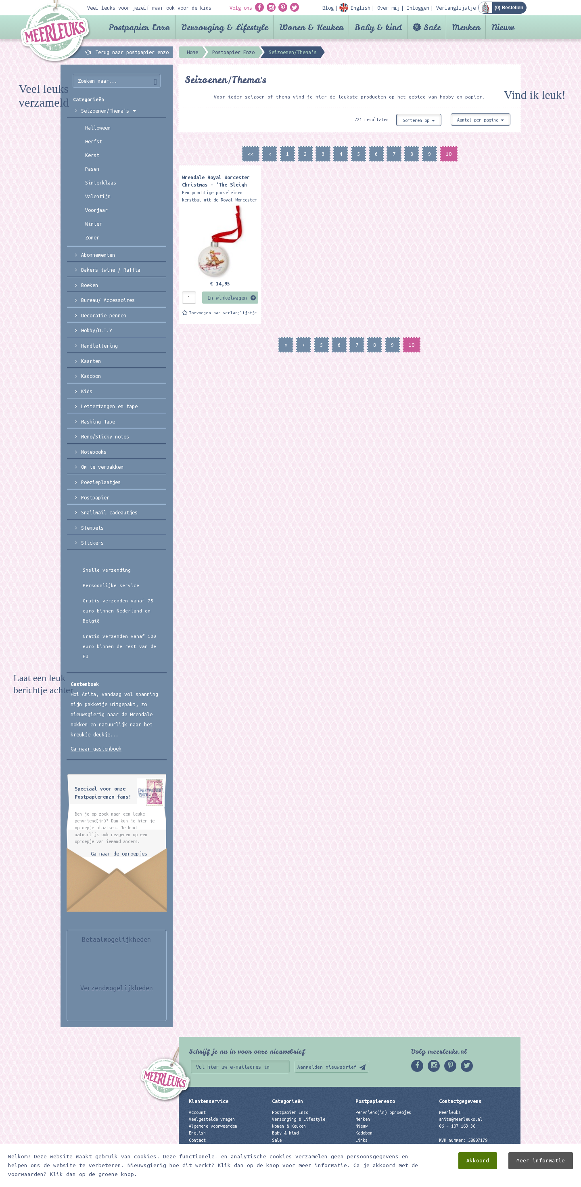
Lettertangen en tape (109, 406)
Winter (93, 223)
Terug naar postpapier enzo (132, 52)
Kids (86, 391)
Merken (466, 27)
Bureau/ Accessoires (108, 300)
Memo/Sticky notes (105, 436)
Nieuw (502, 27)
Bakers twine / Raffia (110, 270)
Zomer (92, 237)
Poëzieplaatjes (101, 482)
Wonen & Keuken (311, 27)
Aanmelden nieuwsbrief (327, 1067)
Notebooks (94, 452)
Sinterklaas (100, 182)
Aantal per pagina (480, 119)
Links (361, 1140)
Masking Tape (98, 421)
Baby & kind (378, 27)
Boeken (89, 285)
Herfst (93, 141)
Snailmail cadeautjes (109, 512)
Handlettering (99, 345)
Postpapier (95, 497)
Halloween (98, 127)
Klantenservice (208, 1101)
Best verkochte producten (301, 1153)
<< (250, 154)
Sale (432, 27)
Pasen (92, 169)
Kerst (92, 155)
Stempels (92, 528)
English (197, 1132)
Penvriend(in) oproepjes (383, 1112)
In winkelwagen (227, 297)
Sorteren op (419, 120)
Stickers (92, 542)
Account (197, 1112)
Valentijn (98, 196)
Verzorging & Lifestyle (224, 27)
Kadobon (91, 376)
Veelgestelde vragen (212, 1119)
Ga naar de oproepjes (119, 853)
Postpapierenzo (375, 1101)
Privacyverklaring (209, 1147)
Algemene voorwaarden (213, 1126)
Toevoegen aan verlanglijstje (223, 312)
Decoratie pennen (103, 315)
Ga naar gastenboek (96, 748)
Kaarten (91, 361)
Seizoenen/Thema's (108, 110)
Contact (197, 1140)
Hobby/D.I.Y (96, 330)
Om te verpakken (102, 467)
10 (448, 154)
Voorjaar (96, 210)
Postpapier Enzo (139, 27)
